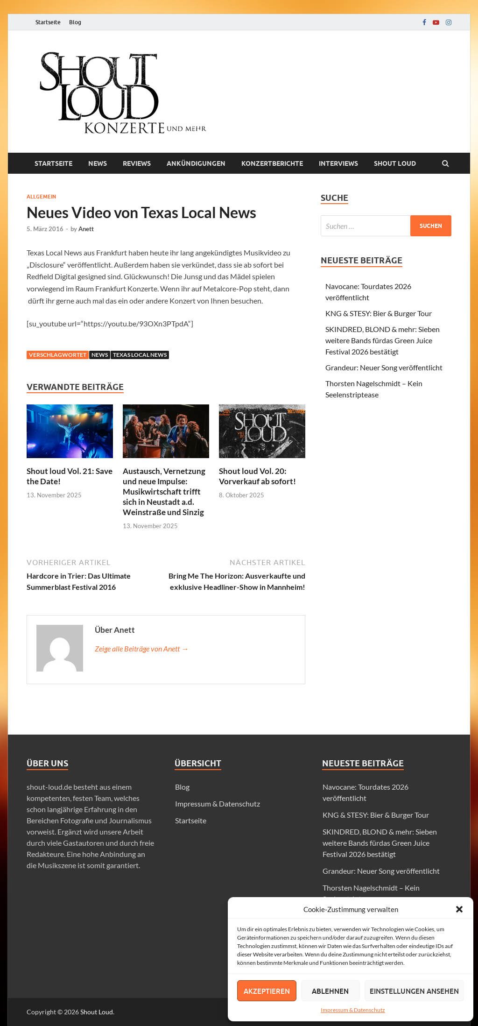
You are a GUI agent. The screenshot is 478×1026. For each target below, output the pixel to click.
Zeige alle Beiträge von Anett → (142, 648)
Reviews (137, 163)
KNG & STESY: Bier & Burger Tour (378, 313)
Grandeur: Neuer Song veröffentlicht (384, 367)
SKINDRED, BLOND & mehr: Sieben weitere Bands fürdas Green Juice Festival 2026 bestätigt (382, 340)
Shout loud (395, 163)
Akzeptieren (267, 991)
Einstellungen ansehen (414, 991)
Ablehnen (330, 991)
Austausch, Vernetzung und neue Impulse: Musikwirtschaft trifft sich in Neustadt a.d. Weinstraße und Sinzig (164, 491)
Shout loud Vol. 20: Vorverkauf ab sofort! (257, 476)
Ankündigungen (196, 163)
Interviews (338, 163)
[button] (459, 909)
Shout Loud (96, 1012)
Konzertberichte (272, 163)
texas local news (140, 354)
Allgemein (41, 196)
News (97, 163)
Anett (86, 229)
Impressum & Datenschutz (353, 1009)
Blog (75, 22)
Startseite (48, 22)
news (99, 354)
